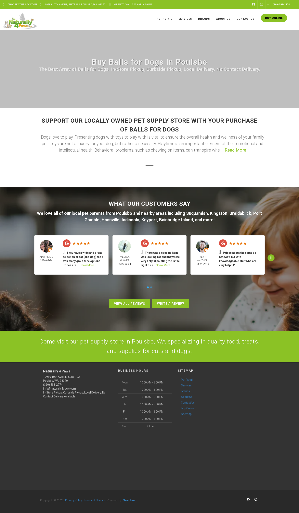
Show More (87, 265)
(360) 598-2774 (52, 384)
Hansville (110, 219)
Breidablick (240, 213)
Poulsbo (124, 213)
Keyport (149, 219)
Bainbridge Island (176, 219)
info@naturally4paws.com (59, 388)
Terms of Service (94, 500)
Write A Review (170, 304)
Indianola (130, 219)
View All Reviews (129, 304)
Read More (235, 150)
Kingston (218, 213)
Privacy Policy (73, 500)
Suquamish (197, 213)
